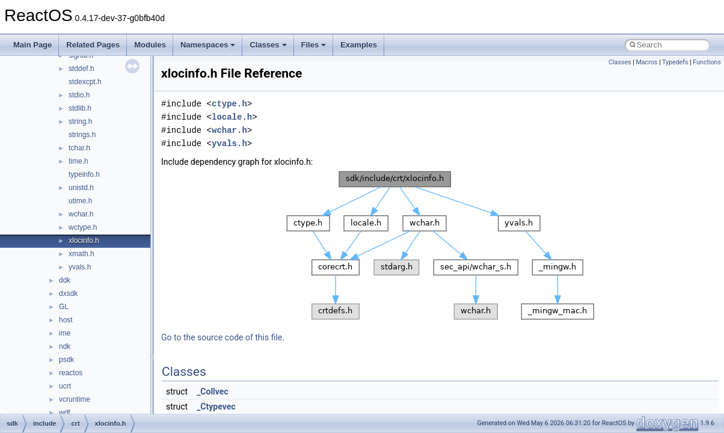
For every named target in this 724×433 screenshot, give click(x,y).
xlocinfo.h (84, 240)
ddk (64, 280)
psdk (66, 359)
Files (314, 44)
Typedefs (675, 62)
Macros (646, 62)
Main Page (32, 44)
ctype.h (229, 103)
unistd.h (81, 187)
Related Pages (93, 44)
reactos (70, 373)
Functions (707, 62)
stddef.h (81, 68)
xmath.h (81, 254)
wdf (64, 412)
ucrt (65, 386)
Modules (150, 44)
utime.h (80, 201)
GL (64, 306)
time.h (78, 161)
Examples (358, 44)
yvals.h (80, 267)
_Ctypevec (216, 406)
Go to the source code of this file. (222, 337)
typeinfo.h (84, 174)
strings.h (82, 135)
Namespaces (208, 44)
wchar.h (81, 214)
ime (64, 333)
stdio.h (79, 95)
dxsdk (68, 293)
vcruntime (74, 399)
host (66, 320)
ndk (64, 346)
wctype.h (83, 227)
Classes (268, 44)
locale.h (232, 117)
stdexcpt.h (85, 82)
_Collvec (213, 391)
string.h (80, 121)
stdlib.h (80, 108)
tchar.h (79, 148)
